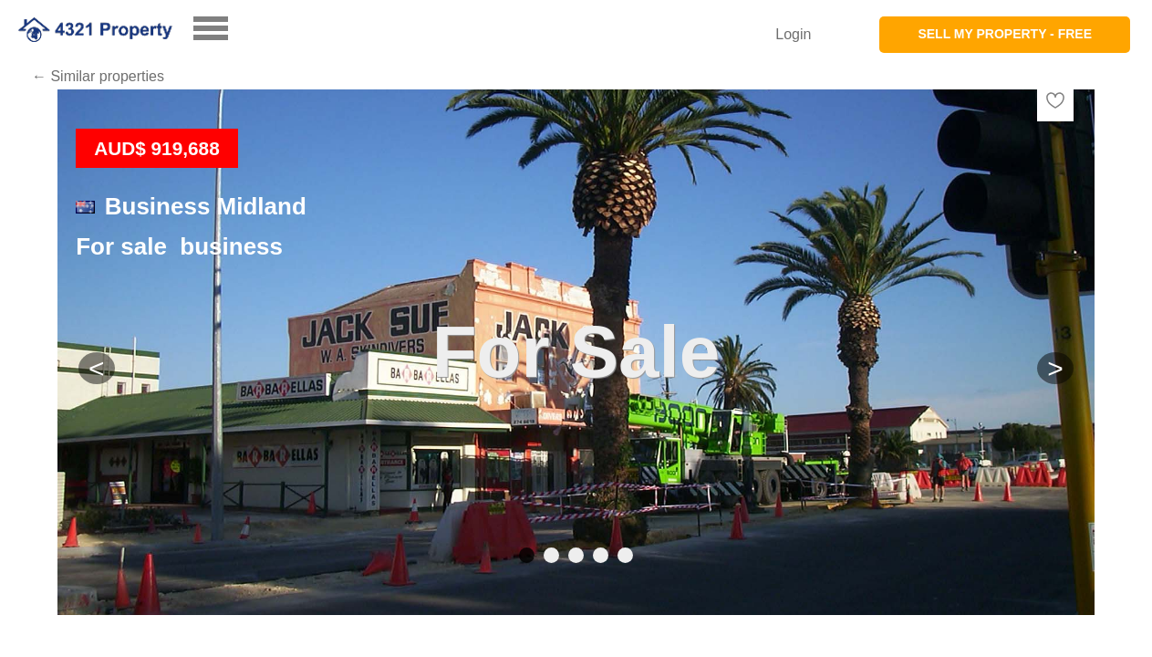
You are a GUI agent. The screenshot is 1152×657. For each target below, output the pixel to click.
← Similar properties (98, 76)
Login (793, 34)
